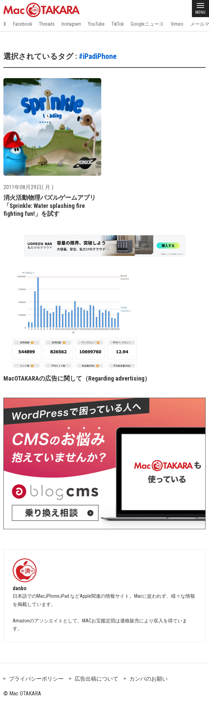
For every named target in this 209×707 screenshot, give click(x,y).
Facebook (22, 24)
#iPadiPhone (98, 56)
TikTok (118, 24)
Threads (47, 24)
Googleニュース (147, 24)
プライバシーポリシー (36, 678)
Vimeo (177, 24)
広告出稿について (96, 678)
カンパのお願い (148, 678)
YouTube (96, 24)
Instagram (71, 24)
